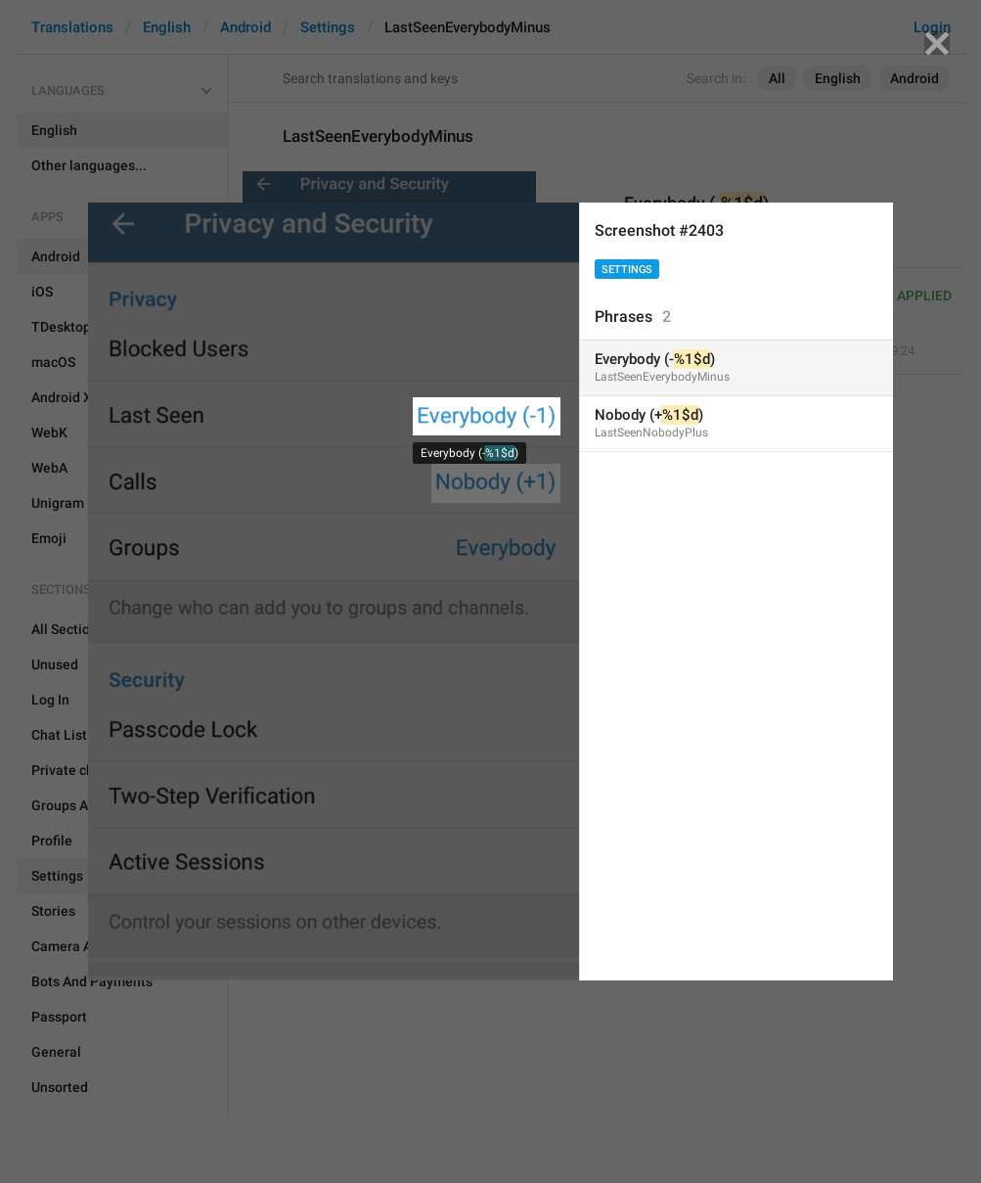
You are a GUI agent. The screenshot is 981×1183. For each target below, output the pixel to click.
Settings (627, 269)
